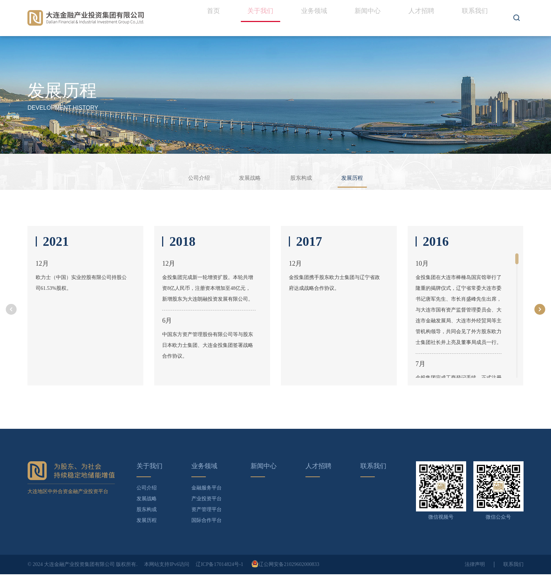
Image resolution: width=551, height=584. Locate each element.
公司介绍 (182, 178)
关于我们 (271, 25)
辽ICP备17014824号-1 (219, 574)
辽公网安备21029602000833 (285, 574)
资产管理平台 (206, 519)
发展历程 (368, 182)
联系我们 (476, 18)
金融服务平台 (206, 497)
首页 (226, 18)
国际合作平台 (206, 530)
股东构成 (307, 178)
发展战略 (244, 178)
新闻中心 (374, 18)
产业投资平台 (206, 508)
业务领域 (322, 18)
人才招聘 (425, 18)
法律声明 (475, 574)
